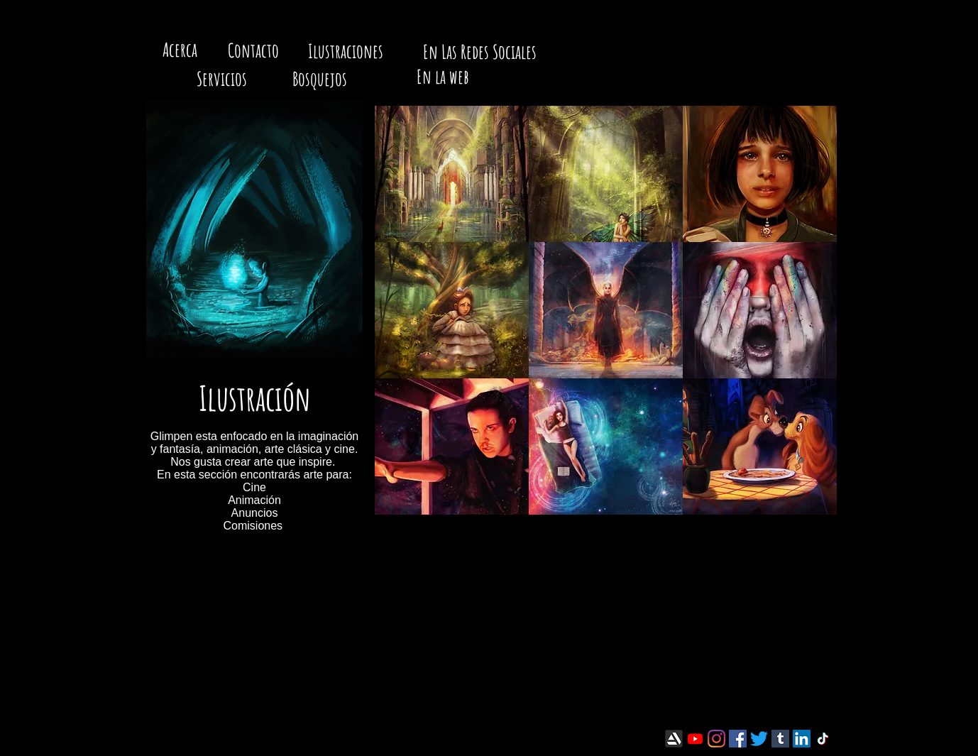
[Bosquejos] (319, 79)
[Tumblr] (780, 738)
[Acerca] (180, 50)
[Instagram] (716, 738)
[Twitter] (759, 738)
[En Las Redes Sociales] (479, 52)
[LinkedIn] (802, 738)
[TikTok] (823, 738)
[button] (452, 174)
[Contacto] (253, 51)
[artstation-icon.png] (674, 738)
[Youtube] (695, 738)
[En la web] (443, 77)
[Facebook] (738, 738)
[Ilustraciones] (346, 52)
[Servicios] (221, 79)
